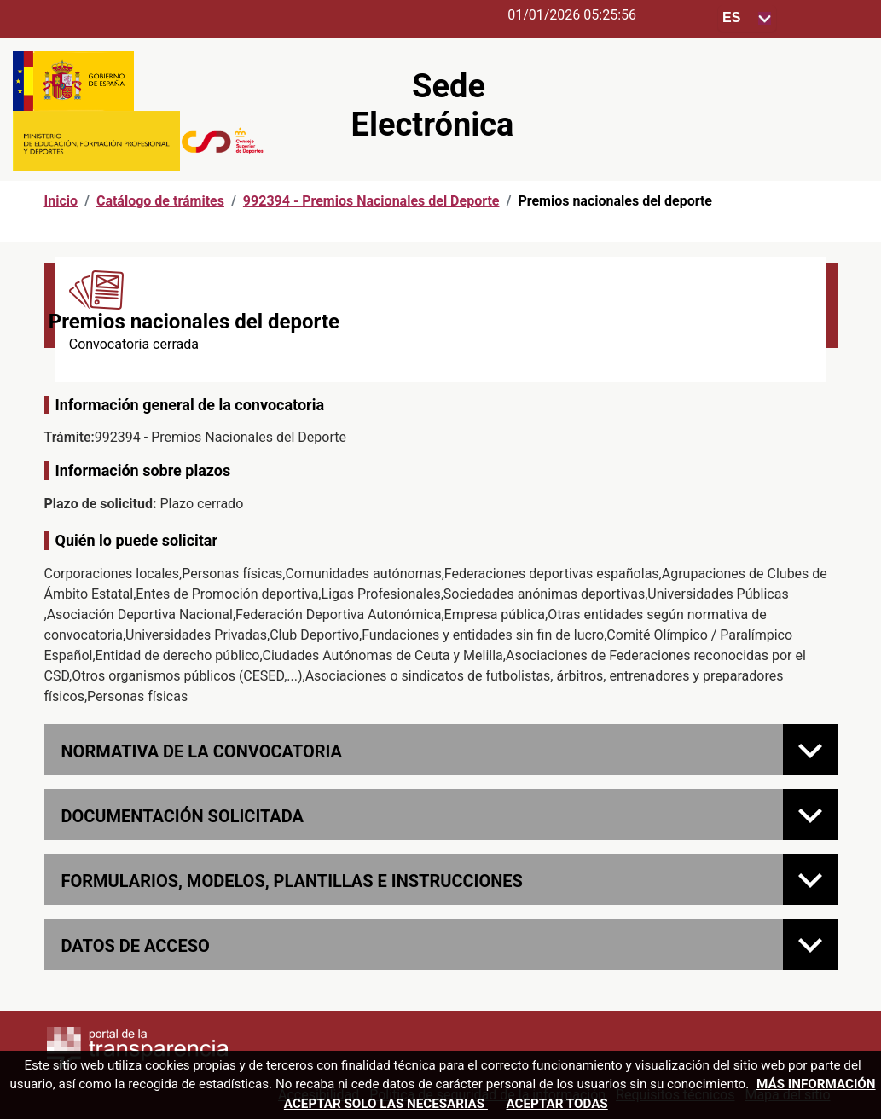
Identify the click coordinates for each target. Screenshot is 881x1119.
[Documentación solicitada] (810, 814)
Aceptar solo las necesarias (386, 1103)
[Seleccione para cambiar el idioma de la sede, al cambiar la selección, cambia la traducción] (747, 18)
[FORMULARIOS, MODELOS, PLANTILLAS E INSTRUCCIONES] (810, 879)
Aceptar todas (556, 1103)
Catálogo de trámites (160, 201)
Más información (816, 1084)
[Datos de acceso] (810, 944)
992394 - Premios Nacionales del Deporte (371, 201)
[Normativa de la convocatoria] (810, 749)
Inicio (61, 201)
